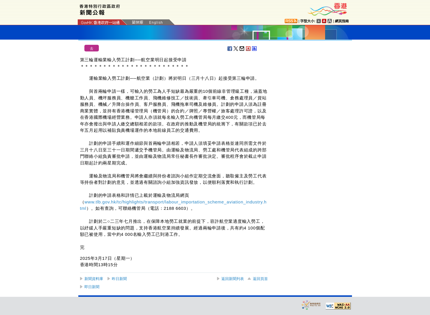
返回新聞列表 (232, 279)
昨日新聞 (119, 279)
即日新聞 (91, 287)
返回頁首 (260, 279)
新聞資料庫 (93, 279)
